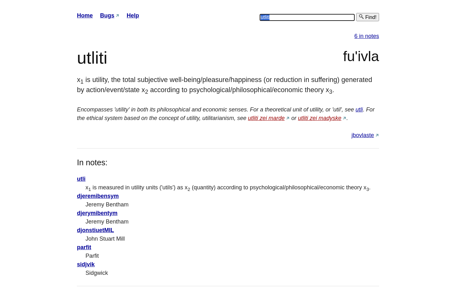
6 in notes (366, 36)
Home (85, 15)
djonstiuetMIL (95, 230)
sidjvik (86, 264)
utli (359, 109)
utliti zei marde (266, 118)
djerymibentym (97, 213)
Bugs (107, 15)
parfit (84, 247)
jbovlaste (363, 135)
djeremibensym (98, 196)
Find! (368, 17)
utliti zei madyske (319, 118)
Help (133, 15)
